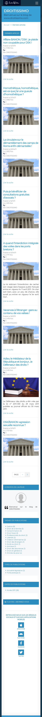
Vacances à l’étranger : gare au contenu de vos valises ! (20, 312)
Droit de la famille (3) (15, 529)
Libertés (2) (11, 538)
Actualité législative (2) (16, 571)
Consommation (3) (14, 531)
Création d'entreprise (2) (16, 540)
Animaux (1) (11, 546)
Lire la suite (8, 79)
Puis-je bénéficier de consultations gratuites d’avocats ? (16, 194)
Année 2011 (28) (13, 590)
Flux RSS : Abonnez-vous (18, 602)
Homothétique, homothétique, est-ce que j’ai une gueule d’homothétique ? (20, 91)
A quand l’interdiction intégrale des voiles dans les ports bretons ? (20, 246)
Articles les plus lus (14, 553)
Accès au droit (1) (13, 544)
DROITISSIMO (11, 52)
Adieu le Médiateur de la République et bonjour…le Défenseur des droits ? (17, 361)
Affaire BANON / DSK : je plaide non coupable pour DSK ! (20, 41)
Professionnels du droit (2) (17, 535)
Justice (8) (11, 526)
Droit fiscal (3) (12, 533)
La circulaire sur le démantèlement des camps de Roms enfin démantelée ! (20, 143)
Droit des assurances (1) (16, 549)
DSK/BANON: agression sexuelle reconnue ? (16, 424)
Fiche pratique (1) (13, 573)
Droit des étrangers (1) (15, 542)
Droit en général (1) (14, 551)
